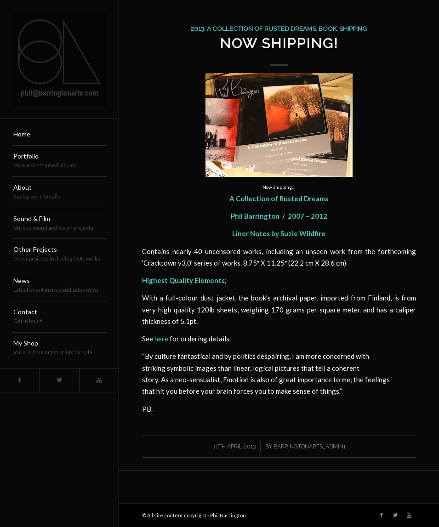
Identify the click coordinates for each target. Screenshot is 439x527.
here (161, 338)
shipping (353, 28)
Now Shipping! (279, 43)
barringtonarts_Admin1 (310, 446)
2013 (197, 28)
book (327, 28)
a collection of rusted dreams (261, 28)
